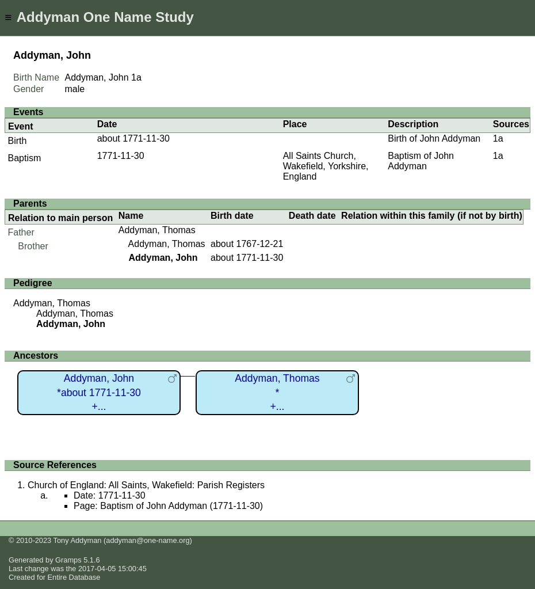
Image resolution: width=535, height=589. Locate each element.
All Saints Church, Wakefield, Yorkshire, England (326, 166)
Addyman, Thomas (157, 230)
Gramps (68, 560)
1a (136, 77)
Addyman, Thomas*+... (277, 392)
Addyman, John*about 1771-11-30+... (99, 392)
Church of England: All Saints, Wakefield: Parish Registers (146, 485)
